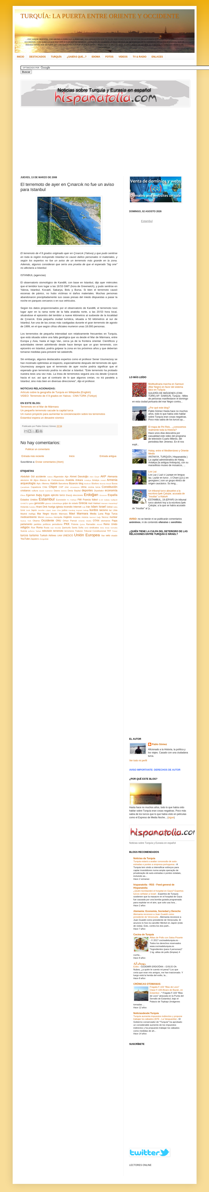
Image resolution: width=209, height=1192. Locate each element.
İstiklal (110, 507)
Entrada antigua (108, 456)
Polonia (74, 524)
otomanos (105, 520)
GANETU (24, 503)
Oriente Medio (84, 521)
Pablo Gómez (159, 744)
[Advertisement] (89, 141)
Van (103, 535)
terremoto (58, 531)
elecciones (78, 495)
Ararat (103, 480)
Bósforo (95, 483)
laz (110, 510)
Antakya (87, 480)
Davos (57, 490)
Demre (64, 491)
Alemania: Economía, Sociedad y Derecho (157, 911)
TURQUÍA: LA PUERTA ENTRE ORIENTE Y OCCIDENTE (100, 15)
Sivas (107, 528)
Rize (33, 527)
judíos (64, 510)
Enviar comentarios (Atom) (50, 462)
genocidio (39, 503)
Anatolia (69, 480)
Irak (83, 507)
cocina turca (94, 487)
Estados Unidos (29, 499)
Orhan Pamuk (70, 520)
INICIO (20, 56)
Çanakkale (25, 487)
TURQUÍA (56, 56)
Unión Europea (87, 535)
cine (67, 487)
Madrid (24, 514)
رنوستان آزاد (139, 963)
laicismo (103, 510)
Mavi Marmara (78, 513)
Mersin (41, 517)
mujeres (67, 517)
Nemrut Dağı (95, 517)
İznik (28, 510)
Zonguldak (44, 539)
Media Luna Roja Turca (103, 513)
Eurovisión (61, 500)
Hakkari (96, 503)
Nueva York (26, 521)
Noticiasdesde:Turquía (146, 1013)
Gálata (107, 500)
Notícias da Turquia (144, 858)
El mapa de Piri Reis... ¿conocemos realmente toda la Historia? (167, 428)
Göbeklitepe (57, 503)
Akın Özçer (94, 477)
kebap (86, 510)
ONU (58, 520)
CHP (61, 487)
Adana (50, 477)
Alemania (112, 476)
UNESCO (68, 535)
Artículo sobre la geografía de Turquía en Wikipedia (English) (56, 392)
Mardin (54, 514)
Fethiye (73, 500)
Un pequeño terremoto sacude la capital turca (47, 410)
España (112, 495)
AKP (103, 476)
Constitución (109, 486)
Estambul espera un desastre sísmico (42, 417)
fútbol (94, 499)
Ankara (79, 480)
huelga (51, 506)
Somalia (114, 528)
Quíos (82, 524)
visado (114, 535)
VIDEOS (123, 56)
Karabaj (72, 510)
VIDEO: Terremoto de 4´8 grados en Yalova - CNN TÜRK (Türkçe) (59, 395)
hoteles (32, 507)
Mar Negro (43, 513)
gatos (31, 503)
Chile (45, 487)
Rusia (46, 527)
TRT (109, 531)
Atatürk (54, 483)
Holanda (24, 507)
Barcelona (63, 483)
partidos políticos (42, 524)
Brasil (108, 483)
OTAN (96, 520)
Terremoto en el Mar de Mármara (40, 406)
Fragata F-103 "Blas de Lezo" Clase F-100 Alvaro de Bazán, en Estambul (166, 990)
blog (81, 483)
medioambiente (29, 517)
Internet (77, 506)
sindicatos (94, 527)
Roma (39, 527)
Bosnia (102, 483)
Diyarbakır (99, 490)
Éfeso (23, 495)
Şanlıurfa (66, 527)
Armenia (112, 480)
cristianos (26, 490)
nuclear (113, 517)
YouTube (25, 538)
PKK (67, 524)
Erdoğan (91, 495)
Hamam (104, 503)
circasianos (74, 487)
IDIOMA (96, 56)
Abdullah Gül (28, 476)
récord (99, 524)
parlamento (26, 524)
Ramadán (91, 524)
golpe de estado (70, 503)
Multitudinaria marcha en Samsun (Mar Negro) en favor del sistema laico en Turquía (166, 387)
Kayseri (79, 510)
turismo (34, 535)
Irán (88, 506)
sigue (171, 817)
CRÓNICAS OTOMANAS (147, 984)
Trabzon (79, 531)
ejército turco (58, 495)
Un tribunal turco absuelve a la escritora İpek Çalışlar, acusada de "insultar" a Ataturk (166, 493)
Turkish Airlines (48, 535)
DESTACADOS (37, 56)
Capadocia (36, 487)
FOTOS (109, 56)
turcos (24, 535)
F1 (68, 500)
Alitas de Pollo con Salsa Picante (166, 937)
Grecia (83, 503)
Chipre (53, 486)
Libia (115, 510)
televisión (47, 531)
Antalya (95, 480)
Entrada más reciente (33, 456)
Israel (102, 506)
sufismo (31, 531)
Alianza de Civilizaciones (52, 480)
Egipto (46, 495)
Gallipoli (114, 500)
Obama (36, 520)
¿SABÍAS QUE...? (76, 56)
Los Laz (152, 471)
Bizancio (73, 483)
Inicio (72, 456)
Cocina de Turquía (143, 934)
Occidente (47, 520)
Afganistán (59, 476)
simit (86, 528)
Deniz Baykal (74, 490)
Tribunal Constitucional (95, 531)
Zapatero (34, 539)
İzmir (23, 510)
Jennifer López (44, 510)
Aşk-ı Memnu (43, 483)
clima (83, 487)
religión (25, 527)
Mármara (63, 514)
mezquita (58, 517)
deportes (87, 490)
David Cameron (46, 491)
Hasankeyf (112, 503)
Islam (94, 506)
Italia (115, 507)
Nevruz (105, 517)
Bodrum (87, 483)
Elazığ (69, 495)
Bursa (114, 483)
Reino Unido (110, 524)
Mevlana (48, 517)
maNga (31, 514)
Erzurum (103, 495)
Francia (87, 499)
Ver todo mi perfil (138, 760)
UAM (59, 535)
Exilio (136, 966)
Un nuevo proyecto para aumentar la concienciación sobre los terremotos (63, 413)
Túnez (114, 531)
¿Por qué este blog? (159, 407)
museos (76, 517)
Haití (90, 503)
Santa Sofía (77, 527)
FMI (80, 499)
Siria (102, 528)
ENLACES (157, 56)
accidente (41, 476)
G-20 (101, 500)
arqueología (28, 483)
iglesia (59, 506)
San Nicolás (55, 528)
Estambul (47, 499)
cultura (35, 490)
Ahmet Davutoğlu (79, 476)
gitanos (48, 503)
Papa (114, 520)
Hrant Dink (41, 506)
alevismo (25, 480)
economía (111, 490)
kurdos (94, 510)
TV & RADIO (139, 56)
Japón (34, 510)
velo (108, 535)
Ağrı (67, 476)
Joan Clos (56, 510)
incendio (68, 506)
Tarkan (38, 531)
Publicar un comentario (38, 449)
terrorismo (69, 531)
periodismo (57, 524)
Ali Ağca (34, 480)
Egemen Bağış (34, 495)
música (84, 517)
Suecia (24, 531)
